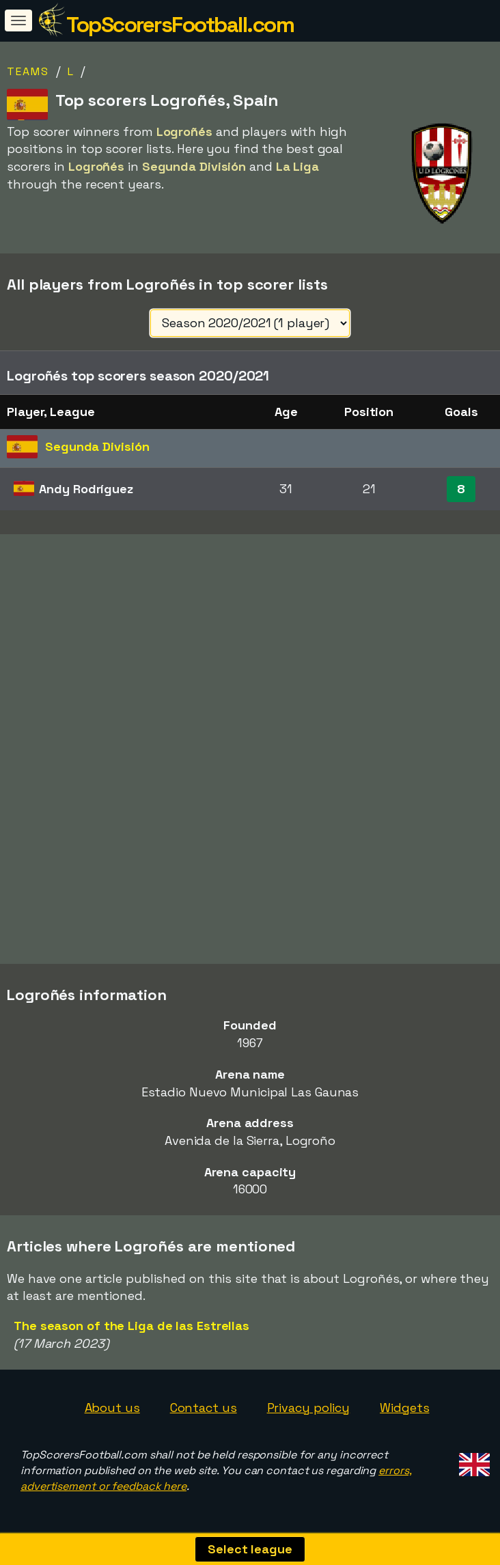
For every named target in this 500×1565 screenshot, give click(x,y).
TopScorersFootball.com (180, 24)
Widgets (404, 1407)
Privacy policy (308, 1407)
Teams (28, 71)
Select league (250, 1549)
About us (112, 1407)
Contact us (203, 1407)
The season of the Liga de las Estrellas (131, 1325)
